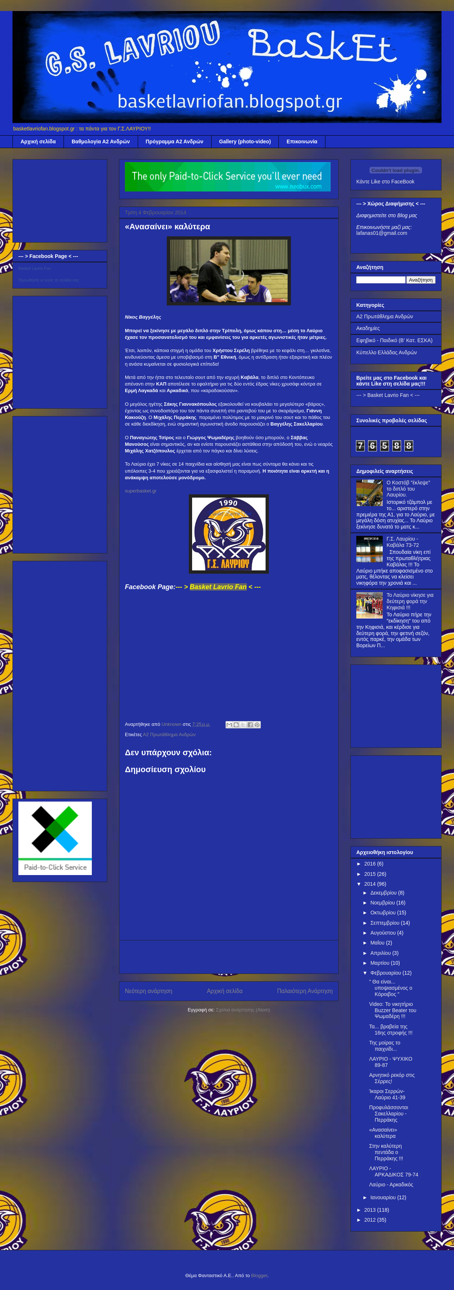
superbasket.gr (140, 491)
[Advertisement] (229, 957)
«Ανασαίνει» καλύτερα (383, 1133)
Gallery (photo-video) (245, 141)
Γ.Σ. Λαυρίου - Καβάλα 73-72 (403, 542)
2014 (370, 884)
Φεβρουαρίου (386, 973)
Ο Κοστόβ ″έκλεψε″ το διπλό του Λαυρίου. (408, 489)
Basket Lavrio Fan (34, 268)
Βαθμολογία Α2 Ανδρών (101, 141)
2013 (370, 1210)
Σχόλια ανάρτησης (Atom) (243, 1010)
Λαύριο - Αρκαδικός (391, 1184)
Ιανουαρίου (383, 1197)
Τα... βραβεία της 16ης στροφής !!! (390, 1030)
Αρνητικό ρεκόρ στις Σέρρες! (392, 1078)
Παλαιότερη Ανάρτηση (305, 991)
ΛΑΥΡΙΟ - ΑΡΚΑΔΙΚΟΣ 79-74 (393, 1171)
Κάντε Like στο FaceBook (385, 181)
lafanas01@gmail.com (381, 233)
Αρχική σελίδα (38, 141)
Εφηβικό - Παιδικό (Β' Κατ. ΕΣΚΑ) (394, 340)
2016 (370, 864)
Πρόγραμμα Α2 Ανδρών (174, 141)
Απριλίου (381, 953)
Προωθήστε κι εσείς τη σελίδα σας (48, 280)
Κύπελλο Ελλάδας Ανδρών (386, 352)
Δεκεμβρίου (384, 893)
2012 (370, 1220)
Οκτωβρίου (383, 912)
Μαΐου (378, 943)
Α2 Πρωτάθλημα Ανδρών (169, 734)
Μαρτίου (380, 963)
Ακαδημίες (368, 328)
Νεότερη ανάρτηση (148, 991)
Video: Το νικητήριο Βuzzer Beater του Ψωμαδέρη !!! (392, 1010)
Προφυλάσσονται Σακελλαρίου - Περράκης (388, 1113)
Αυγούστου (383, 933)
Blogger (259, 1275)
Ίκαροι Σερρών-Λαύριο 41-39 (387, 1094)
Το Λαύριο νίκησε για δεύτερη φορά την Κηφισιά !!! (410, 601)
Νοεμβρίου (383, 903)
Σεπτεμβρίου (385, 923)
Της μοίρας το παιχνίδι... (384, 1046)
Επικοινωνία (302, 141)
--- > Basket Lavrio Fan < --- (388, 395)
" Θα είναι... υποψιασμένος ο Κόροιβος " (390, 988)
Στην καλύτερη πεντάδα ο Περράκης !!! (386, 1152)
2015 (370, 874)
